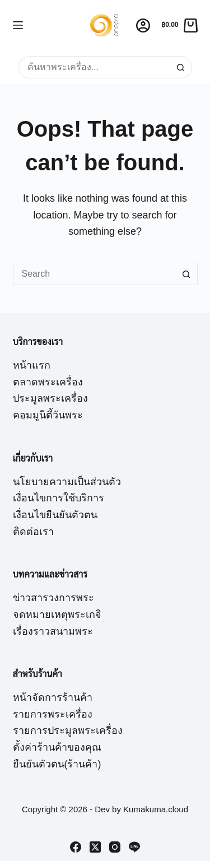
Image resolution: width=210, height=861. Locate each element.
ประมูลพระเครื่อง (50, 398)
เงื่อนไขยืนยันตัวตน (55, 514)
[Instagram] (114, 847)
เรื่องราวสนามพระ (53, 631)
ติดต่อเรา (33, 531)
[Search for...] (94, 67)
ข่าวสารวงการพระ (53, 597)
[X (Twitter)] (95, 847)
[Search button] (181, 67)
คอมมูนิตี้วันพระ (48, 415)
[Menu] (18, 25)
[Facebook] (75, 847)
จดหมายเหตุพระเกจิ (57, 614)
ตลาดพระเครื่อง (48, 382)
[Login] (143, 25)
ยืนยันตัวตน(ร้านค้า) (57, 764)
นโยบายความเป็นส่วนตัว (67, 481)
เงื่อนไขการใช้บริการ (58, 498)
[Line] (134, 847)
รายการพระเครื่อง (52, 714)
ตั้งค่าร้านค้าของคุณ (57, 747)
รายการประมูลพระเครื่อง (68, 730)
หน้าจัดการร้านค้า (52, 697)
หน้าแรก (31, 365)
